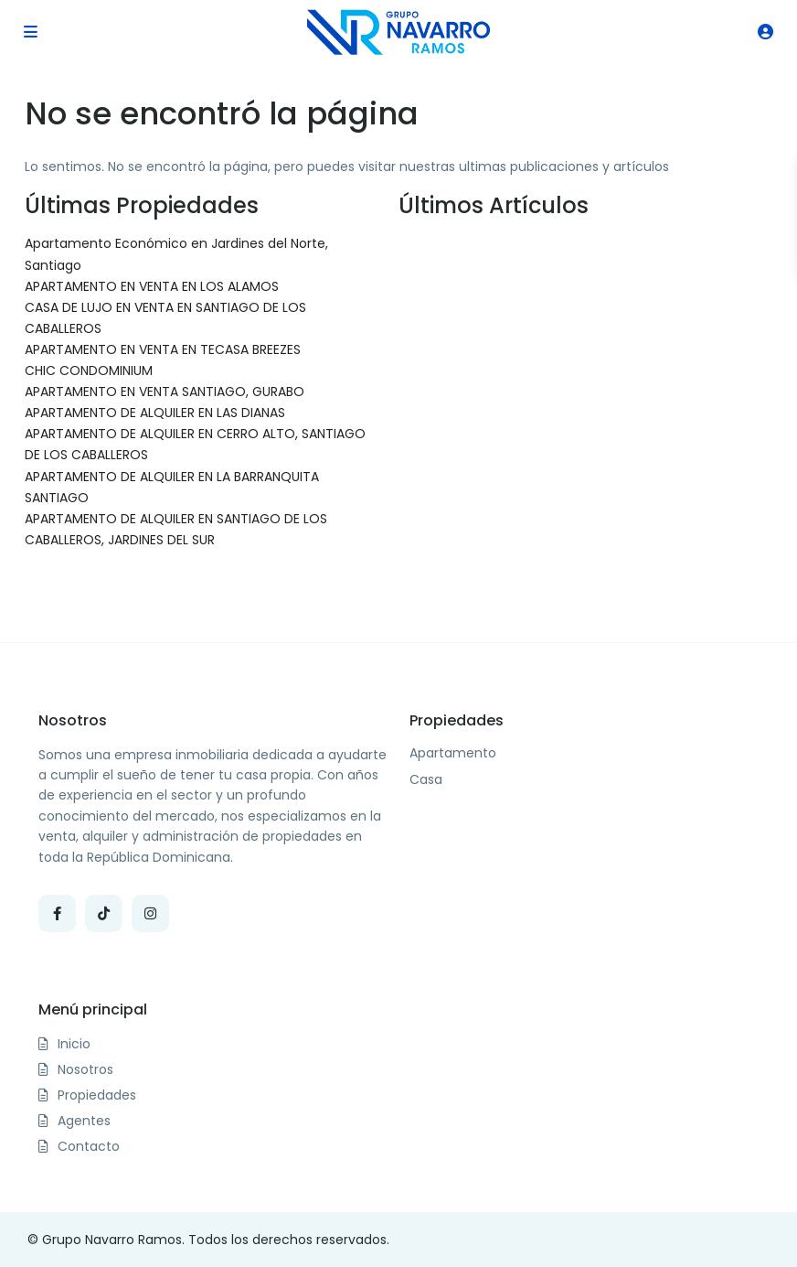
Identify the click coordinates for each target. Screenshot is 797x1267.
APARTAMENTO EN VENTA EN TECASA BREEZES (163, 349)
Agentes (84, 1120)
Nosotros (85, 1069)
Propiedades (97, 1095)
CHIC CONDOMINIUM (89, 370)
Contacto (89, 1146)
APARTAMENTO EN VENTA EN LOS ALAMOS (152, 286)
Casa (425, 780)
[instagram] (150, 913)
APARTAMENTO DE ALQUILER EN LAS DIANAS (155, 412)
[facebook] (57, 913)
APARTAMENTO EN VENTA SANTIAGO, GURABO (164, 391)
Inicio (74, 1044)
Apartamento (452, 753)
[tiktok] (103, 913)
